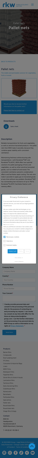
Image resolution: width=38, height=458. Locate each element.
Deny (21, 251)
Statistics (8, 241)
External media (10, 245)
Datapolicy (21, 262)
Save (27, 251)
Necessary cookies (11, 237)
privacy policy (10, 224)
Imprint (16, 262)
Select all (12, 251)
